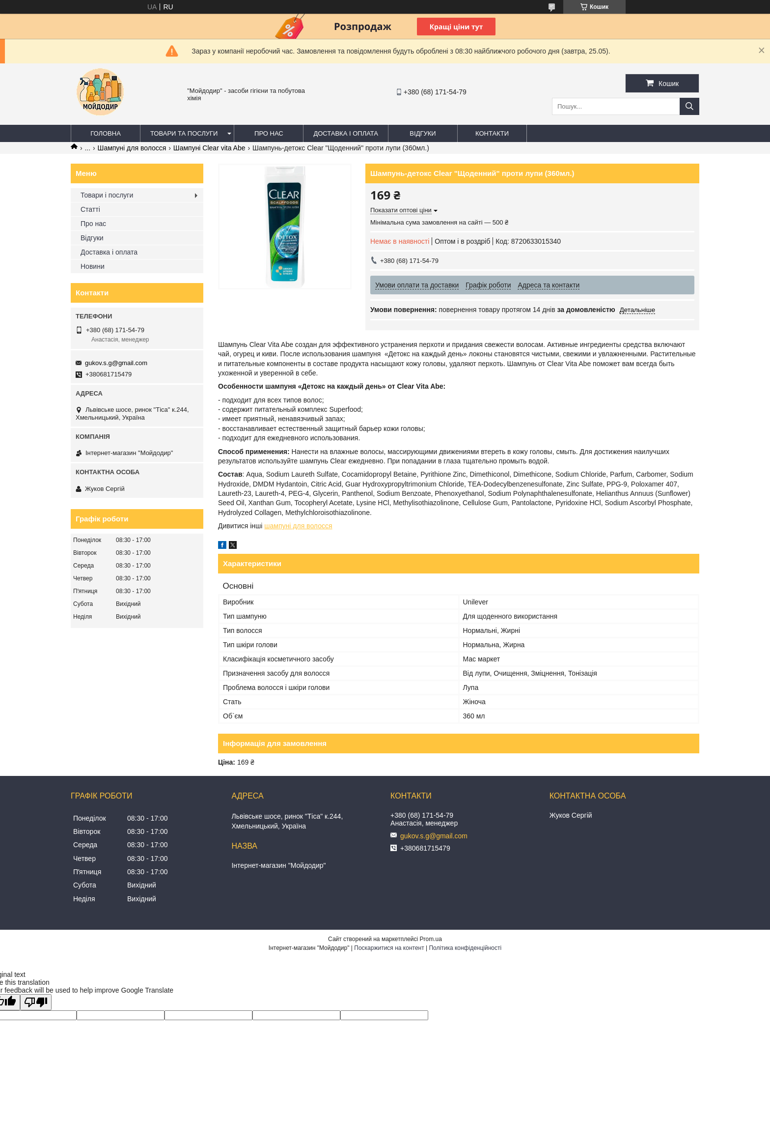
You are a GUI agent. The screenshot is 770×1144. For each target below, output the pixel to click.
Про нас (268, 133)
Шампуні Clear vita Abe (209, 148)
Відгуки (423, 133)
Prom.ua (431, 939)
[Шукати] (689, 106)
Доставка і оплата (345, 133)
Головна (105, 133)
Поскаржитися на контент (389, 947)
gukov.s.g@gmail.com (116, 363)
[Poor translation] (36, 1002)
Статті (90, 209)
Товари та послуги (184, 133)
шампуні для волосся (298, 526)
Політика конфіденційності (465, 947)
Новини (93, 266)
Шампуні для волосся (132, 148)
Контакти (492, 133)
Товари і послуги (107, 195)
